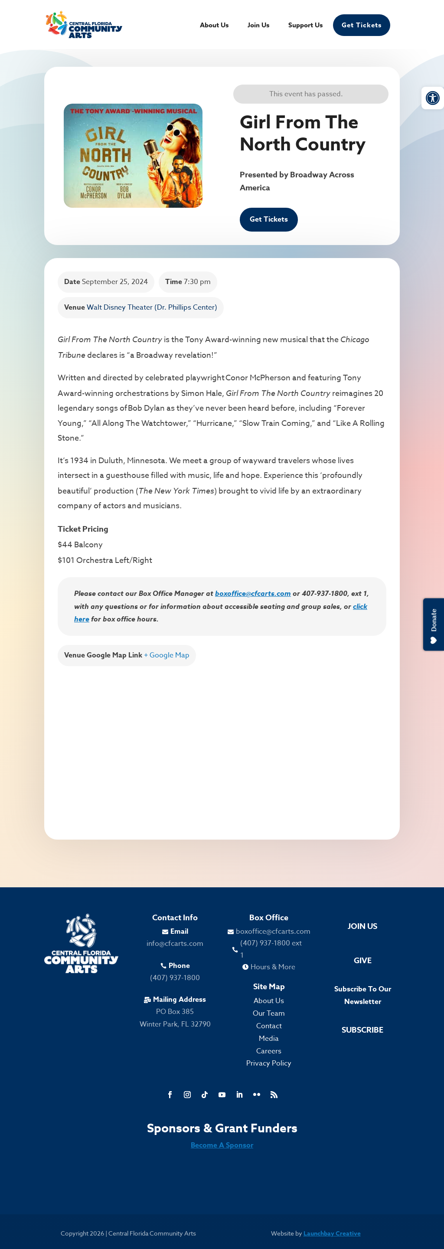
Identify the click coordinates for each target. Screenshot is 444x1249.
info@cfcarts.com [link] (175, 943)
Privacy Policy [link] (268, 1063)
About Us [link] (214, 25)
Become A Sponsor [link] (222, 1145)
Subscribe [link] (362, 1030)
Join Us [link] (258, 25)
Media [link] (269, 1038)
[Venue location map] (222, 746)
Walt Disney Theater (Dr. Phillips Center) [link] (152, 307)
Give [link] (363, 960)
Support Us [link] (305, 25)
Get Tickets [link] (362, 24)
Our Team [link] (269, 1013)
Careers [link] (268, 1051)
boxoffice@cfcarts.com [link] (253, 593)
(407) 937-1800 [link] (175, 978)
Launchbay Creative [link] (332, 1233)
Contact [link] (269, 1026)
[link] (432, 98)
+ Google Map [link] (166, 655)
